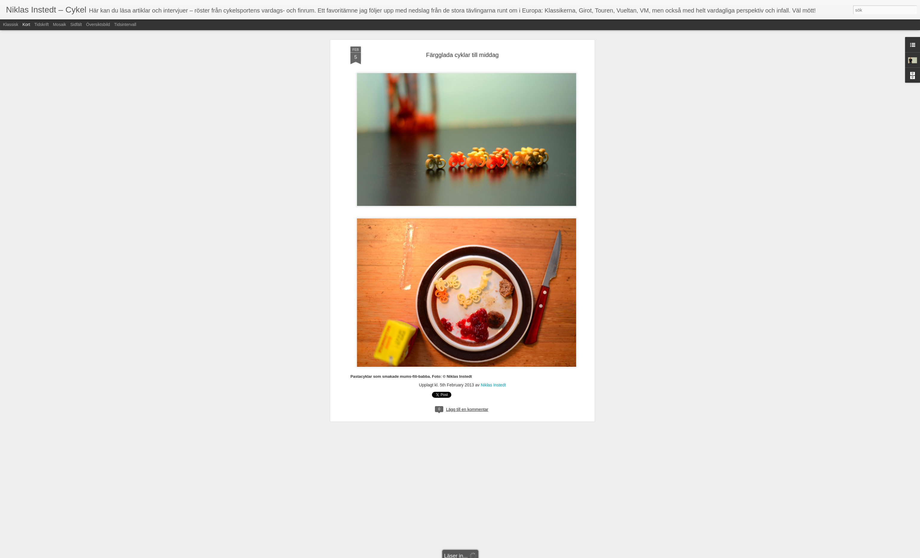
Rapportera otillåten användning (494, 555)
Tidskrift (41, 24)
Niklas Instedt (493, 231)
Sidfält (76, 24)
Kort (26, 24)
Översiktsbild (98, 24)
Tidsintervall (125, 24)
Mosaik (59, 24)
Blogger (464, 555)
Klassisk (10, 24)
